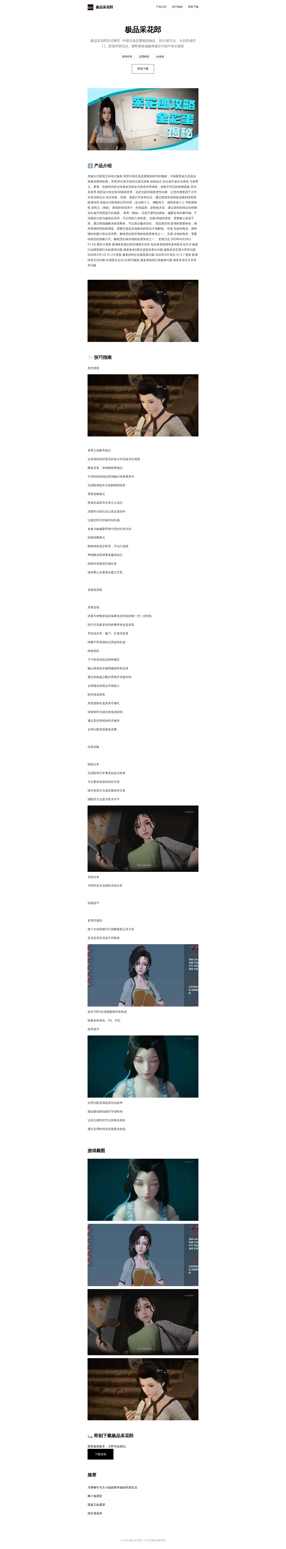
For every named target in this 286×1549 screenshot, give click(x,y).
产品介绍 (161, 6)
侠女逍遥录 (95, 1514)
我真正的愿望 (96, 1505)
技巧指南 (177, 6)
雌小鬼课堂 (95, 1496)
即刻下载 (193, 6)
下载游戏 (101, 1454)
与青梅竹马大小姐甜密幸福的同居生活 (112, 1488)
